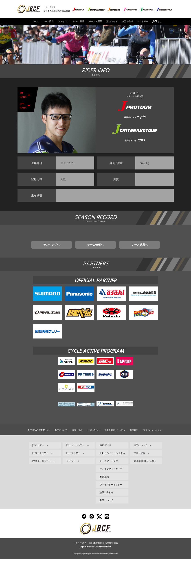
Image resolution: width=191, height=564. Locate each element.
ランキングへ (64, 249)
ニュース (33, 21)
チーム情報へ (95, 249)
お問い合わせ (94, 435)
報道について (106, 505)
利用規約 (134, 435)
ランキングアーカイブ (111, 473)
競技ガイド (112, 21)
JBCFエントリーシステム (112, 458)
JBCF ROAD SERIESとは (39, 435)
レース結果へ (126, 249)
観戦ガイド (105, 450)
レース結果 (78, 21)
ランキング (63, 21)
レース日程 (48, 21)
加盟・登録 (127, 21)
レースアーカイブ (109, 466)
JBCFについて (61, 435)
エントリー (142, 21)
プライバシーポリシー (153, 435)
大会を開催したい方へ (115, 435)
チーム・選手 (95, 21)
